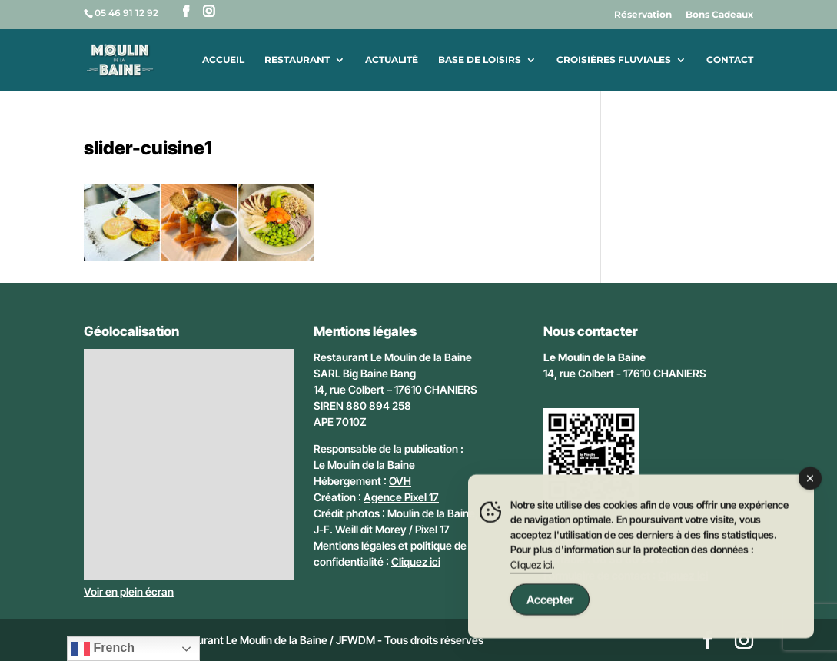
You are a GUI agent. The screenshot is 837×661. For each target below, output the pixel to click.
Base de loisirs (479, 60)
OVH (400, 480)
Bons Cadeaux (719, 15)
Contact (729, 60)
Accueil (223, 60)
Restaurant (297, 60)
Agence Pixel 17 (401, 496)
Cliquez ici (415, 561)
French (103, 648)
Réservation (643, 15)
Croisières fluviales (613, 60)
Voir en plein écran (129, 591)
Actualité (391, 60)
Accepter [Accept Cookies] (549, 601)
